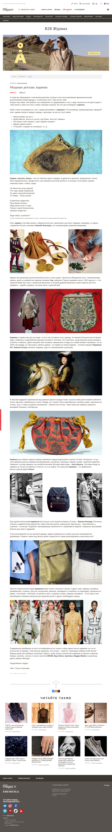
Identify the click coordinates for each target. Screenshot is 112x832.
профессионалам (24, 778)
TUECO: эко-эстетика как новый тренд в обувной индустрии (14, 727)
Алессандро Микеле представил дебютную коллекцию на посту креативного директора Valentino (66, 762)
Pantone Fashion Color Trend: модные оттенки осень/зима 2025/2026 (68, 727)
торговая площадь (61, 16)
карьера (5, 20)
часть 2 (22, 92)
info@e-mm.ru (10, 815)
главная (14, 76)
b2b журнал (67, 9)
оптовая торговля (76, 16)
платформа (40, 778)
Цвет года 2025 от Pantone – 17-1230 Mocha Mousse (95, 726)
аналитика (6, 16)
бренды (57, 9)
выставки (98, 16)
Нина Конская (16, 731)
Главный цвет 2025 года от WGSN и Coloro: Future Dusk (15, 759)
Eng (107, 3)
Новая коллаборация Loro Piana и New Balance (94, 759)
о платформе (79, 9)
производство (38, 16)
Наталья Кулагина (22, 83)
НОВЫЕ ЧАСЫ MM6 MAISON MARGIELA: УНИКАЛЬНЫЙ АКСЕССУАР (42, 760)
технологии (49, 16)
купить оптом (46, 9)
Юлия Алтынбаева (44, 765)
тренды (28, 16)
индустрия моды (18, 16)
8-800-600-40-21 (11, 791)
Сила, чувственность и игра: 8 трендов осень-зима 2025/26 (43, 726)
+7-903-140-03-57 (13, 825)
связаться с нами (27, 9)
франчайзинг (88, 16)
